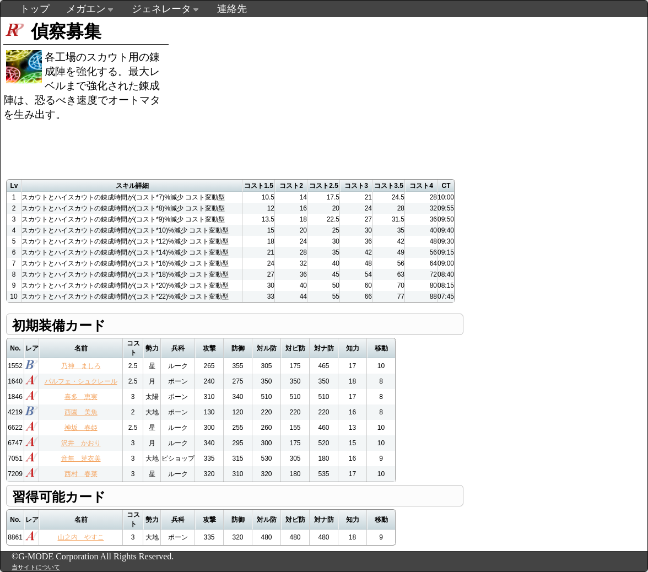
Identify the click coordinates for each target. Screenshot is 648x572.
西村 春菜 (81, 474)
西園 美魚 (81, 412)
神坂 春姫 (81, 427)
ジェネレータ (161, 8)
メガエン (86, 8)
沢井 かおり (81, 443)
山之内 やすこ (81, 537)
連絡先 (232, 8)
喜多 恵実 (81, 397)
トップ (35, 8)
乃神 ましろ (81, 366)
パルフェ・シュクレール (81, 381)
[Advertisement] (379, 94)
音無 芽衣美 (81, 458)
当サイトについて (36, 567)
